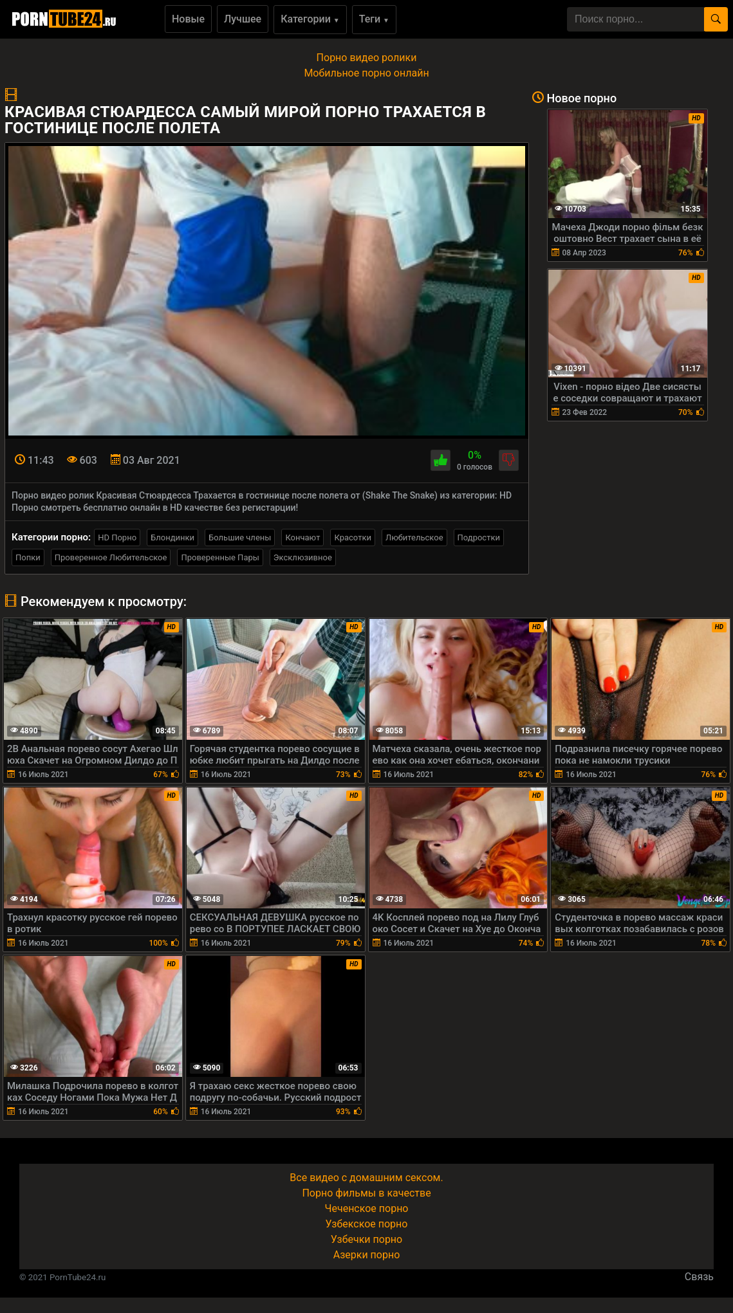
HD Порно (117, 537)
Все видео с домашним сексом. (366, 1177)
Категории (310, 19)
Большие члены (240, 537)
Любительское (414, 537)
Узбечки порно (366, 1239)
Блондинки (172, 537)
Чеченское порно (367, 1208)
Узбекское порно (367, 1224)
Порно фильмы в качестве (366, 1193)
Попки (28, 557)
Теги (374, 19)
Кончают (302, 537)
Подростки (479, 537)
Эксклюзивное (303, 557)
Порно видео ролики (367, 57)
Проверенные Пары (220, 557)
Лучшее (242, 19)
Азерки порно (366, 1255)
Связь (699, 1277)
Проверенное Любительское (111, 557)
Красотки (352, 537)
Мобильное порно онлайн (366, 73)
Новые (188, 19)
